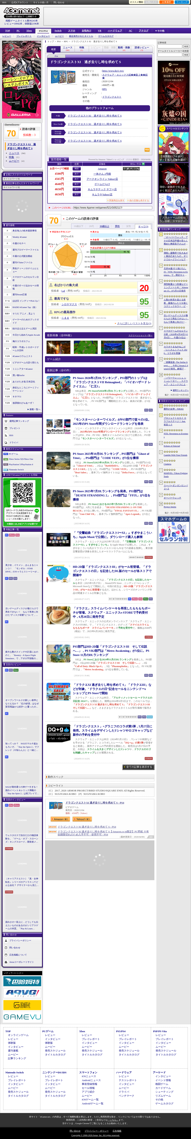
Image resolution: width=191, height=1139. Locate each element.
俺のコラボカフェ (21, 341)
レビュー (6, 36)
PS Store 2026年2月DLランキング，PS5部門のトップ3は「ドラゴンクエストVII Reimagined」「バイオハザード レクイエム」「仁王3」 (112, 382)
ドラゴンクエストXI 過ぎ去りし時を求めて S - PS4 (94, 802)
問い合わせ (59, 2)
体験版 (12, 1042)
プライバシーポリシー (20, 940)
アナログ (143, 30)
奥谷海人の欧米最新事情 (25, 230)
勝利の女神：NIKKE (174, 409)
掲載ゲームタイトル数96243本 (22, 20)
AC (130, 30)
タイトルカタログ (55, 1054)
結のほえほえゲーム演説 (25, 328)
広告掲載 (117, 1131)
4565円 (59, 178)
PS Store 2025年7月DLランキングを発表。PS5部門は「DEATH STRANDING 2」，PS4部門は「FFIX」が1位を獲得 (111, 495)
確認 (77, 168)
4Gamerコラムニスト (23, 356)
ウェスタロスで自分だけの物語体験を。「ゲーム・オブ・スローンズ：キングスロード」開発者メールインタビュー (21, 839)
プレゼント (14, 428)
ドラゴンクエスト (111, 96)
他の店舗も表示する (139, 200)
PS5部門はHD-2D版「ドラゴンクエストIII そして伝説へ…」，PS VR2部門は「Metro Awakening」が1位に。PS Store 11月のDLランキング (111, 651)
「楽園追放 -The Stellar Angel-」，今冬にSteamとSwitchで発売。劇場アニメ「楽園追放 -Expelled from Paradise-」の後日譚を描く (176, 365)
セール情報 (88, 1087)
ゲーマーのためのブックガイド (26, 321)
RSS (4, 2)
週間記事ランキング (19, 421)
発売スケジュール (55, 1050)
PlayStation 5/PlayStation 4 (21, 464)
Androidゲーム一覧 (92, 1103)
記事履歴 (166, 2)
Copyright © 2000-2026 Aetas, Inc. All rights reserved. (95, 1135)
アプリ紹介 (88, 1091)
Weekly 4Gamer (20, 237)
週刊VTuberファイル (22, 262)
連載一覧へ (34, 409)
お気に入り (151, 2)
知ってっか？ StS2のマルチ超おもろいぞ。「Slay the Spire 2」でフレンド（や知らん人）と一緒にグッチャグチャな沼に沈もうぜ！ (22, 747)
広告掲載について (18, 954)
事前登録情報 (89, 1083)
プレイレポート (24, 36)
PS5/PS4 (43, 31)
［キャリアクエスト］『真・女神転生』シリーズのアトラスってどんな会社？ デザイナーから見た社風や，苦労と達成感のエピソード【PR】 (22, 882)
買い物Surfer (19, 375)
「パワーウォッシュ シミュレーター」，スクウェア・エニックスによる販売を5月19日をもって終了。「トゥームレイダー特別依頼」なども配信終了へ (176, 381)
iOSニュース (89, 1076)
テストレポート (128, 1080)
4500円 (59, 173)
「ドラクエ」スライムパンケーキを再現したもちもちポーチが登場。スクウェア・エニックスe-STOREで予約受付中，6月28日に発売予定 (111, 612)
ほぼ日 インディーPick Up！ (26, 301)
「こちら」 (113, 1120)
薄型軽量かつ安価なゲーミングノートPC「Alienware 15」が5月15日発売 (176, 287)
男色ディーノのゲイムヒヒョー (26, 270)
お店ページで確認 (59, 168)
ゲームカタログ (106, 36)
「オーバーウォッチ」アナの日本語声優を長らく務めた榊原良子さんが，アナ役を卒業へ (176, 241)
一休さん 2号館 (102, 173)
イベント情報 (163, 1080)
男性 (117, 226)
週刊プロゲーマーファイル (26, 249)
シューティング (164, 1091)
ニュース (14, 153)
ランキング (181, 2)
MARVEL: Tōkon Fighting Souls (176, 475)
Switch (58, 30)
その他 (159, 1099)
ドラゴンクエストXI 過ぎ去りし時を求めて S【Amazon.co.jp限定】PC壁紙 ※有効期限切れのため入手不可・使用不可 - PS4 (103, 833)
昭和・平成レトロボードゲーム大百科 (26, 349)
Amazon (102, 168)
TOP (7, 30)
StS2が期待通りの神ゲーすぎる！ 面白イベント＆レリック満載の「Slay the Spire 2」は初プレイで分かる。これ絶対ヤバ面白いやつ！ (22, 790)
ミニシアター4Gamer (23, 369)
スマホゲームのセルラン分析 (26, 279)
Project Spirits (170, 507)
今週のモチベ (19, 243)
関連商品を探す (117, 200)
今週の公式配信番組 (22, 256)
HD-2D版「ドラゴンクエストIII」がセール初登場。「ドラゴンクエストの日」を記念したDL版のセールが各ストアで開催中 (112, 571)
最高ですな (61, 298)
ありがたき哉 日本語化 (24, 381)
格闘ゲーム (161, 1083)
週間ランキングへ (181, 390)
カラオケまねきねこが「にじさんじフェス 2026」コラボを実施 (175, 349)
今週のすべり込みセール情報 (26, 287)
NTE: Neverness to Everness (176, 435)
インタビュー (43, 36)
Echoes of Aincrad (172, 446)
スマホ (71, 30)
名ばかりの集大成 (66, 285)
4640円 (59, 184)
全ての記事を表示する (139, 766)
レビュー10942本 (13, 23)
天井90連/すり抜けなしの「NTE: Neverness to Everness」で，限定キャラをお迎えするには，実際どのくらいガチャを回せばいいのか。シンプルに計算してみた (176, 272)
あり (77, 173)
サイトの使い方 (41, 2)
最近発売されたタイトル (81, 36)
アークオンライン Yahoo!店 (102, 178)
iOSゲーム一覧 (90, 1099)
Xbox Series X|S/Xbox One (21, 459)
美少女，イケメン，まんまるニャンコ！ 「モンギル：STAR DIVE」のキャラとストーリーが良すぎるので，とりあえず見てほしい (22, 568)
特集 (11, 157)
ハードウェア (115, 30)
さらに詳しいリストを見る (134, 323)
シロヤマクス (69, 304)
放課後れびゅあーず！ (23, 403)
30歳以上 (104, 226)
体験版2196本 (32, 23)
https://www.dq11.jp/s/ (113, 70)
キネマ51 (17, 396)
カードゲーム (163, 1087)
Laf (63, 290)
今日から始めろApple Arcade (26, 335)
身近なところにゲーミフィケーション (26, 389)
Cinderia (167, 464)
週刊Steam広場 (20, 294)
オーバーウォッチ (172, 498)
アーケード (159, 1072)
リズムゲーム (163, 1095)
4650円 (59, 189)
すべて (143, 226)
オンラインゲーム (18, 1035)
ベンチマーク (126, 1095)
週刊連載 (13, 1050)
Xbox (29, 30)
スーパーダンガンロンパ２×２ (176, 487)
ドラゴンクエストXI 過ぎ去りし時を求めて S (95, 115)
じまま (65, 317)
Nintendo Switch (16, 469)
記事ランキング (17, 1058)
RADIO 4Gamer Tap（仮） (25, 307)
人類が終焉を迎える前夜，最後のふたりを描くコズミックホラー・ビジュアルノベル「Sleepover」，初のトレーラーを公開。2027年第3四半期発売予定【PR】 (176, 303)
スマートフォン (88, 1072)
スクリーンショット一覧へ (140, 335)
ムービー (59, 36)
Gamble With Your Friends (175, 455)
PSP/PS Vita (160, 1031)
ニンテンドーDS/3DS (54, 1072)
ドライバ (13, 442)
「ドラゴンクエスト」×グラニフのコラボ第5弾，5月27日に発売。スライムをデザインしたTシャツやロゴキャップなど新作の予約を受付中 (112, 730)
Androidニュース (91, 1080)
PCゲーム (13, 454)
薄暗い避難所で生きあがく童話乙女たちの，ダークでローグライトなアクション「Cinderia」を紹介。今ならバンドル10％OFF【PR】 (176, 256)
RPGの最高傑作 (64, 312)
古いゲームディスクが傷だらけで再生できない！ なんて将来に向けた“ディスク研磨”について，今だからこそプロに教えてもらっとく (21, 612)
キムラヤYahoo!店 (102, 194)
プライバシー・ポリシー (97, 1131)
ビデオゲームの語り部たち (26, 362)
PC (18, 30)
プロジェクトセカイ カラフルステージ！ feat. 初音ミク (175, 421)
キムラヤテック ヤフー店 (102, 189)
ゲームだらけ (102, 184)
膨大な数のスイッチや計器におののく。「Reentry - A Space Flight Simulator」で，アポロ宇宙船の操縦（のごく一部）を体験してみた (21, 655)
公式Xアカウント (19, 2)
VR (99, 30)
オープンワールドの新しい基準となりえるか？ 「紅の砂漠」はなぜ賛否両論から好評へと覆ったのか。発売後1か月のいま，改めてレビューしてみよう (22, 703)
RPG (104, 89)
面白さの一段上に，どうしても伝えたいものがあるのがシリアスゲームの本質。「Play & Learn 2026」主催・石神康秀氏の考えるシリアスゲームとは (21, 925)
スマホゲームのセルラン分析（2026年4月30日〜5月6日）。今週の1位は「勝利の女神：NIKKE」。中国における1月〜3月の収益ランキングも (176, 334)
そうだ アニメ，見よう (24, 313)
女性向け (86, 30)
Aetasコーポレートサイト (21, 962)
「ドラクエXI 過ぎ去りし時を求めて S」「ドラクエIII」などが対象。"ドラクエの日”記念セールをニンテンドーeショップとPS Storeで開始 (112, 689)
